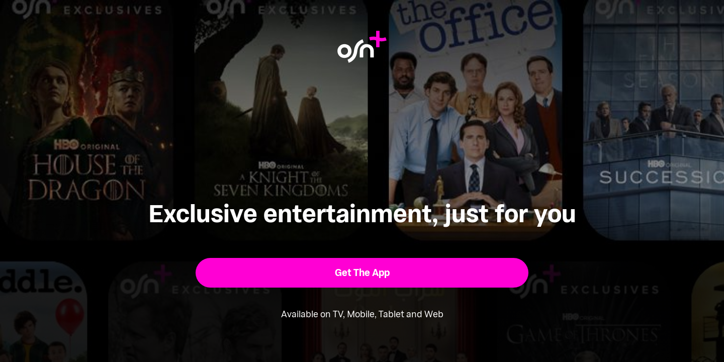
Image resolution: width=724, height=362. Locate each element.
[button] (362, 273)
